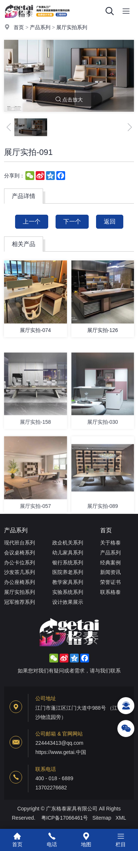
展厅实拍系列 (71, 27)
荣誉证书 (110, 582)
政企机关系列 (67, 543)
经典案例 (110, 562)
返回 (110, 221)
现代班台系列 (19, 543)
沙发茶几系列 (19, 572)
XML (121, 818)
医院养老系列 (67, 572)
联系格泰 (110, 592)
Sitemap (101, 818)
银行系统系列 (67, 562)
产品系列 (40, 27)
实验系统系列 (67, 592)
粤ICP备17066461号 (64, 818)
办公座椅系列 (19, 582)
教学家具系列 (67, 582)
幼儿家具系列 (67, 553)
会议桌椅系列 (19, 553)
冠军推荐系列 (19, 602)
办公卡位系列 (19, 562)
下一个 (72, 221)
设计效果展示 (67, 602)
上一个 (31, 221)
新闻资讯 (110, 572)
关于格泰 (110, 543)
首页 (19, 27)
